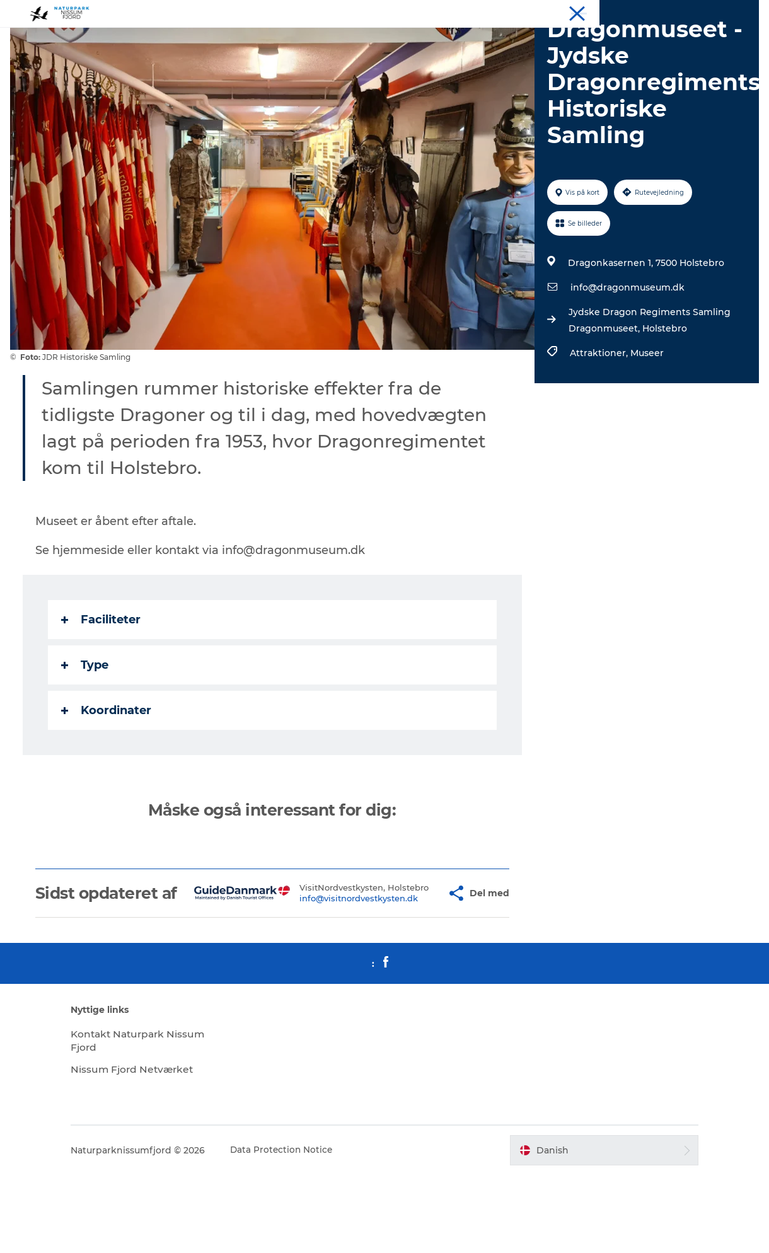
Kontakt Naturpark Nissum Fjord (136, 1118)
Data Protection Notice (298, 1228)
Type (87, 725)
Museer (645, 413)
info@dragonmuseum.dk (626, 347)
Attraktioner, (599, 413)
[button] (414, 962)
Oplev (582, 12)
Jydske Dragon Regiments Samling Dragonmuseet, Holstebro (648, 380)
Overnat (621, 12)
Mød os (689, 12)
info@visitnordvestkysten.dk (334, 972)
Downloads (735, 12)
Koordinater (109, 770)
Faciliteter (103, 679)
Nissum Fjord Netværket (150, 1147)
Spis (656, 12)
